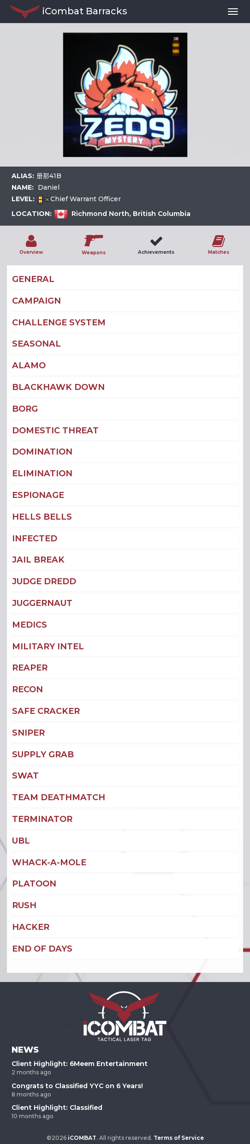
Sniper (28, 733)
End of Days (42, 949)
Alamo (29, 365)
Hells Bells (42, 517)
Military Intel (48, 646)
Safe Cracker (46, 711)
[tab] (125, 279)
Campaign (36, 301)
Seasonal (36, 344)
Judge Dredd (44, 581)
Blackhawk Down (58, 387)
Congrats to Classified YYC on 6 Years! (77, 1086)
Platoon (34, 884)
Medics (29, 625)
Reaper (30, 668)
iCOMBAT (82, 1137)
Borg (25, 409)
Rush (24, 905)
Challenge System (59, 322)
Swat (25, 776)
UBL (21, 841)
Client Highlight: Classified (57, 1107)
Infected (34, 538)
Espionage (38, 495)
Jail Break (38, 560)
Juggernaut (42, 603)
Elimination (42, 473)
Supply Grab (43, 754)
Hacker (30, 927)
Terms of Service (179, 1137)
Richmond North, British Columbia (130, 214)
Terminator (42, 819)
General (33, 279)
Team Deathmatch (58, 797)
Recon (27, 689)
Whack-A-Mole (49, 862)
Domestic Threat (55, 430)
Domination (42, 452)
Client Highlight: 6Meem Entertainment (80, 1064)
